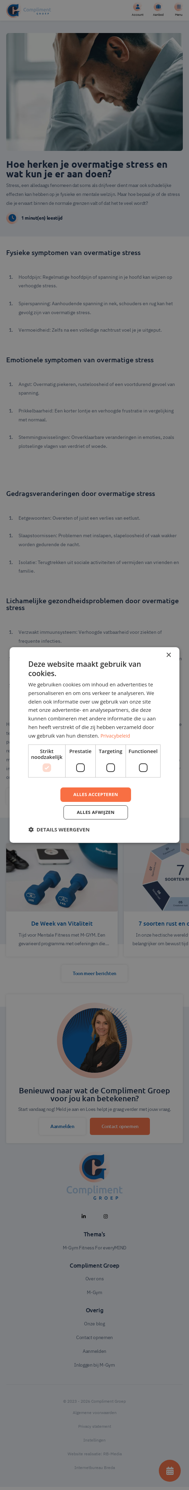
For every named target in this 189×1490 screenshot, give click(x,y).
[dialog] (95, 745)
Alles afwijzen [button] (95, 812)
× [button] (168, 654)
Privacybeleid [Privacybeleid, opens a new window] (116, 734)
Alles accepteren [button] (96, 794)
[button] (59, 830)
